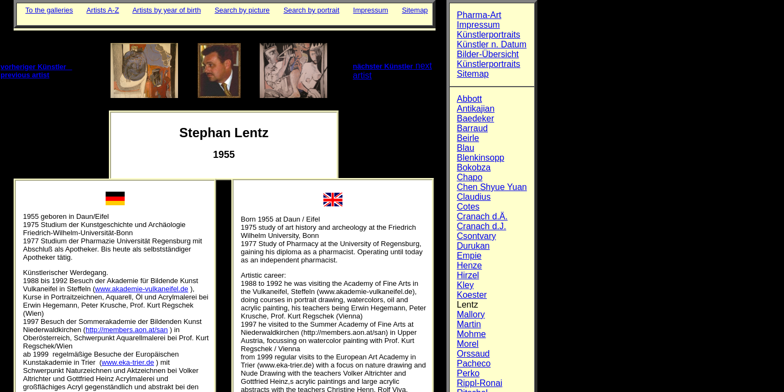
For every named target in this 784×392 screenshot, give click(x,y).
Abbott (469, 98)
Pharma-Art (479, 15)
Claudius (474, 196)
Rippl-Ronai (480, 383)
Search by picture (242, 10)
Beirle (468, 138)
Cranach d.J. (481, 226)
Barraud (472, 128)
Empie (469, 255)
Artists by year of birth (166, 10)
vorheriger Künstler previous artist (36, 71)
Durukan (473, 245)
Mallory (471, 314)
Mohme (471, 334)
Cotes (468, 206)
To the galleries (49, 10)
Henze (469, 265)
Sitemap (415, 10)
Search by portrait (312, 10)
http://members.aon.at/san (126, 330)
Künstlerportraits (488, 34)
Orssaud (473, 353)
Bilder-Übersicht (488, 54)
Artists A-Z (103, 10)
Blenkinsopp (480, 157)
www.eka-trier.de (128, 362)
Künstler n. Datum (491, 44)
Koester (472, 294)
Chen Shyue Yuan (492, 187)
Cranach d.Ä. (482, 216)
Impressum (370, 10)
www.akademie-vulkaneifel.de (141, 289)
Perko (468, 373)
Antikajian (475, 108)
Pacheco (474, 363)
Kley (465, 285)
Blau (465, 147)
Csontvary (476, 236)
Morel (468, 343)
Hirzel (468, 275)
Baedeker (475, 118)
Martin (469, 324)
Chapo (469, 177)
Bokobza (474, 167)
